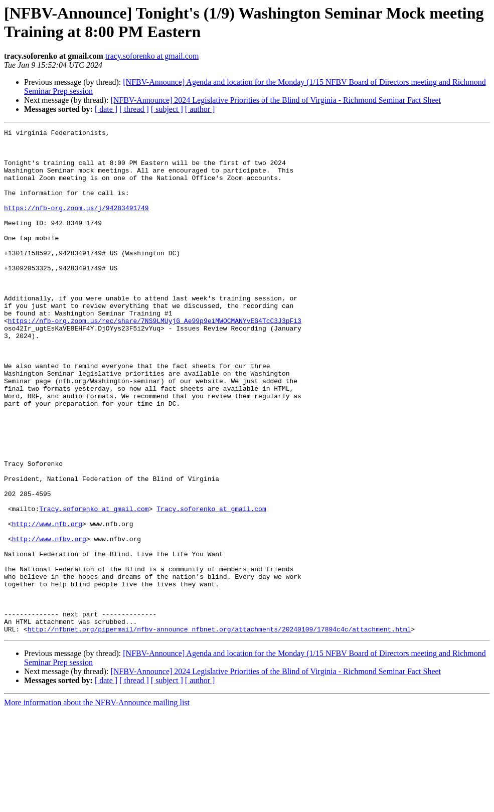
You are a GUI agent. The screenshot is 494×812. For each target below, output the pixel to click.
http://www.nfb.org (47, 603)
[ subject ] (167, 109)
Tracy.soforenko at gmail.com (93, 585)
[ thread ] (134, 109)
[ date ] (106, 109)
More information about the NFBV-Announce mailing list (97, 803)
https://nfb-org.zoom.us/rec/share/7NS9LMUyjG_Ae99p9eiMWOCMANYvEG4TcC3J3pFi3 (154, 359)
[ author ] (200, 109)
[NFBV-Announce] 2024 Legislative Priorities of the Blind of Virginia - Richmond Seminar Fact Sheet (275, 100)
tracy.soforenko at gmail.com (152, 56)
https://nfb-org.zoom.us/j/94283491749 (76, 224)
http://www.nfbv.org (49, 621)
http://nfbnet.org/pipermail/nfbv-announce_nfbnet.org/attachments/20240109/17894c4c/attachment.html (219, 729)
